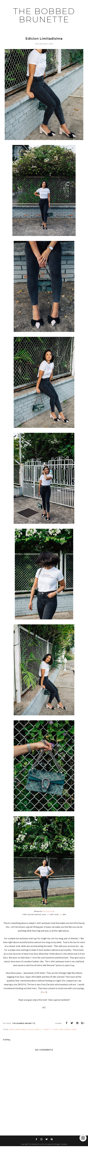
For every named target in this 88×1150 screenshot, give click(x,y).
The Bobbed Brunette (44, 15)
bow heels (21, 1029)
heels (38, 1029)
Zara (73, 1029)
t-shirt (46, 1029)
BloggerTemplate (61, 1144)
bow (11, 1029)
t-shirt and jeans (60, 1029)
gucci (31, 1029)
